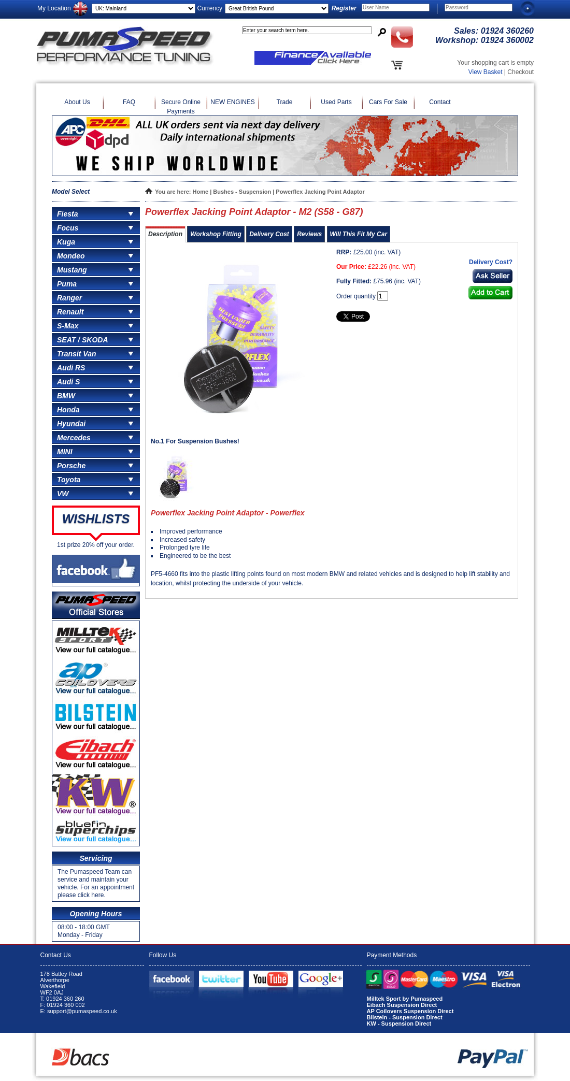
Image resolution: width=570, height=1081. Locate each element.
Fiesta (67, 214)
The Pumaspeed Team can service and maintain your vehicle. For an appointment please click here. (96, 883)
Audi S (68, 382)
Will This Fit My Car (359, 234)
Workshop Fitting (215, 234)
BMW (66, 396)
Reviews (309, 234)
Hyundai (71, 424)
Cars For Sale (388, 102)
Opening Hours (95, 914)
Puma (67, 284)
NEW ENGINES (232, 102)
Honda (68, 410)
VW (63, 493)
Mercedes (74, 438)
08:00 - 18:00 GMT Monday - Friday (84, 931)
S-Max (67, 326)
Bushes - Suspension (242, 192)
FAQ (129, 102)
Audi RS (71, 368)
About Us (77, 102)
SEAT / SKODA (82, 340)
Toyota (68, 479)
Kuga (66, 242)
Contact (439, 102)
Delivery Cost (269, 234)
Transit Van (76, 354)
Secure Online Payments (181, 106)
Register (344, 8)
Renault (70, 312)
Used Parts (336, 102)
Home (201, 192)
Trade (285, 102)
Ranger (69, 298)
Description (165, 234)
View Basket (485, 72)
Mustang (72, 270)
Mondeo (71, 256)
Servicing (95, 858)
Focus (67, 228)
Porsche (71, 466)
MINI (65, 452)
